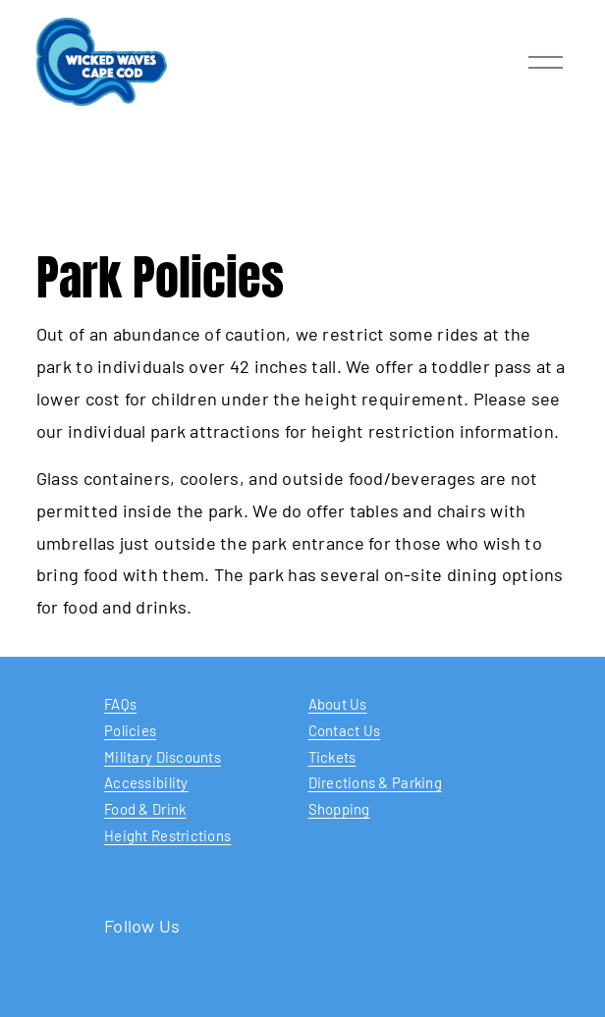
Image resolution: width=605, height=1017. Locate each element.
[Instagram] (361, 989)
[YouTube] (243, 989)
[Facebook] (302, 989)
